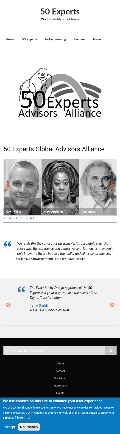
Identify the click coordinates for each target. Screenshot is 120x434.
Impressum (60, 385)
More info (22, 417)
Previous (8, 187)
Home (10, 39)
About (60, 363)
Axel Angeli (88, 211)
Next (112, 187)
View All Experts (17, 218)
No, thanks (29, 427)
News (97, 39)
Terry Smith (39, 305)
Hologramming (55, 39)
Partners (79, 39)
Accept (10, 427)
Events (60, 393)
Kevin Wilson (14, 211)
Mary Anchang (53, 211)
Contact (60, 371)
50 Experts (60, 11)
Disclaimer (60, 378)
